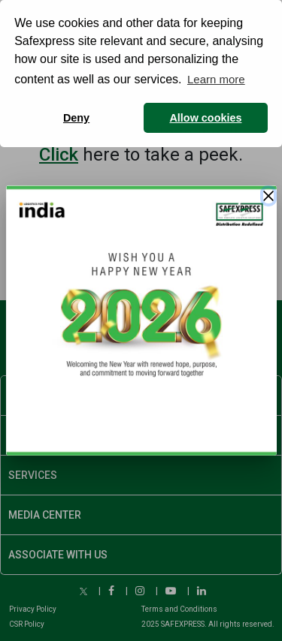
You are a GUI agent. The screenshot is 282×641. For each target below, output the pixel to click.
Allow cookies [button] (205, 118)
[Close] (268, 195)
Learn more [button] (216, 79)
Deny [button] (76, 118)
